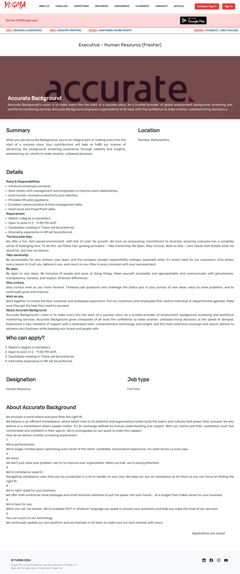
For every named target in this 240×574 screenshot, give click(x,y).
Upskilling (61, 6)
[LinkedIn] (204, 560)
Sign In (229, 6)
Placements (142, 6)
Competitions (81, 6)
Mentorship (101, 6)
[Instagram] (219, 560)
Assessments (121, 6)
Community (161, 6)
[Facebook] (211, 560)
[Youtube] (226, 560)
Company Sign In (207, 6)
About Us (44, 6)
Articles (179, 6)
